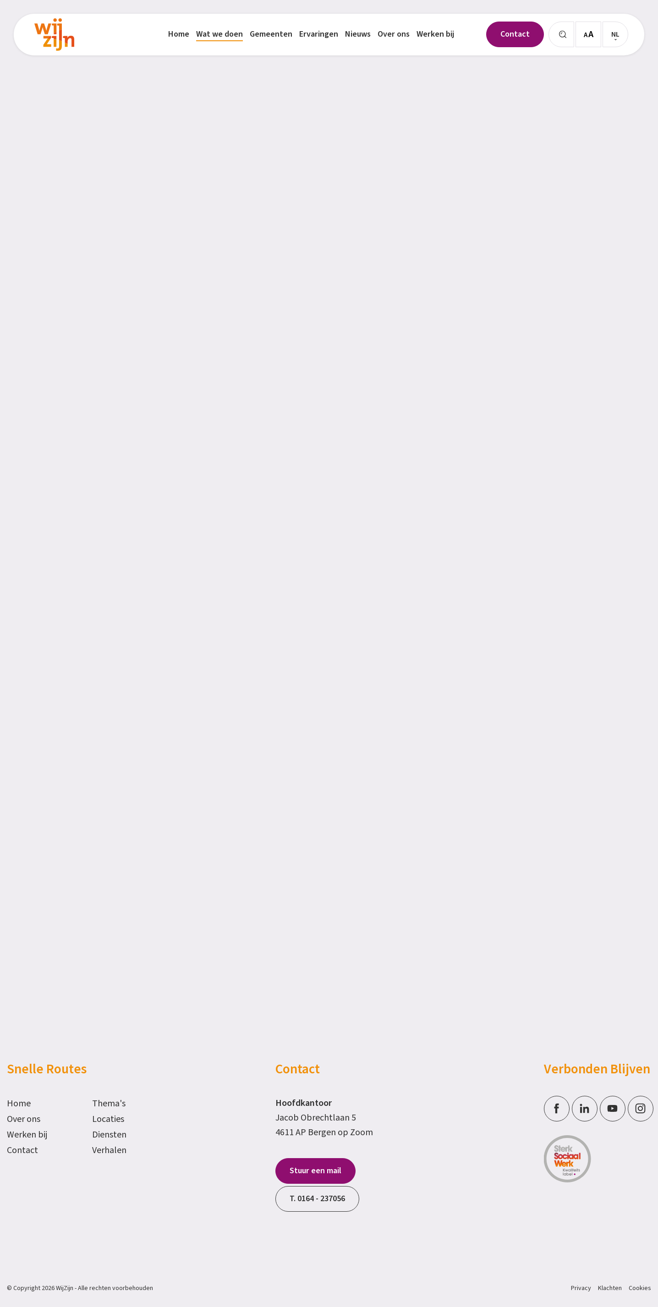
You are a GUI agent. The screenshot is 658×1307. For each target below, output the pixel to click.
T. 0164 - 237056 (317, 1198)
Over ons (23, 1119)
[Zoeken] (561, 34)
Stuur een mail (315, 1170)
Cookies (640, 1288)
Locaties (108, 1119)
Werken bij (27, 1134)
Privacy (581, 1288)
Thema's (109, 1103)
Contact (22, 1150)
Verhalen (109, 1150)
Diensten (109, 1134)
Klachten (610, 1288)
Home (19, 1103)
